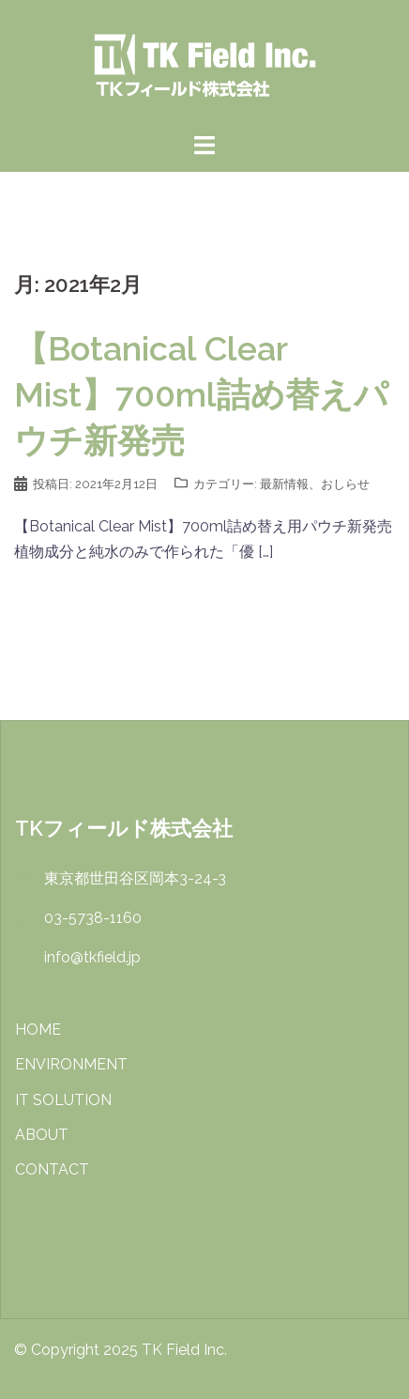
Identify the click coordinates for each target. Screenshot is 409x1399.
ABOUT (41, 1135)
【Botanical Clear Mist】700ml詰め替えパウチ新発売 (201, 394)
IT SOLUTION (63, 1100)
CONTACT (52, 1169)
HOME (38, 1029)
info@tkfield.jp (92, 957)
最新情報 (284, 484)
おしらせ (345, 484)
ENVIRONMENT (71, 1064)
